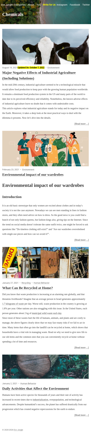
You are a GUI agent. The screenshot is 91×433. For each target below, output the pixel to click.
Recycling (26, 283)
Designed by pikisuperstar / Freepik (75, 164)
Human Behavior (41, 283)
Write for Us (49, 4)
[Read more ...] (81, 123)
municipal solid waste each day (46, 313)
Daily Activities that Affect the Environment (35, 388)
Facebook (75, 4)
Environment (53, 67)
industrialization (40, 399)
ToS (38, 4)
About (31, 4)
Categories (19, 4)
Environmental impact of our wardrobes (33, 174)
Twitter (86, 4)
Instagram (62, 4)
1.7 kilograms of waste (13, 303)
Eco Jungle (7, 4)
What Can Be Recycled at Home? (27, 288)
